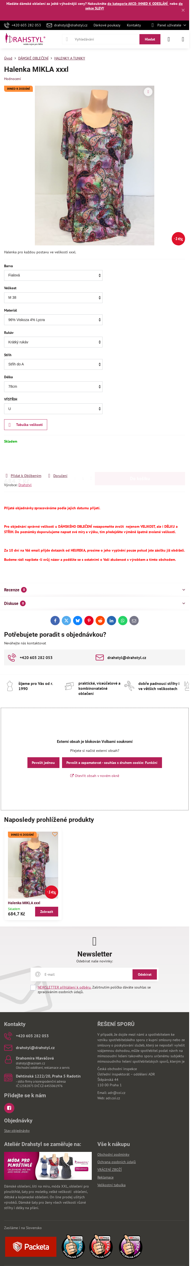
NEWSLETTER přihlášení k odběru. (64, 987)
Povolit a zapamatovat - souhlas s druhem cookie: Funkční (111, 762)
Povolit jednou (43, 762)
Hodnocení (12, 78)
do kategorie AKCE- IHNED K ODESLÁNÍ (138, 3)
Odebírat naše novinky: (94, 961)
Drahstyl (25, 485)
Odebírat (144, 974)
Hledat (150, 39)
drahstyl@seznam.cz (30, 1063)
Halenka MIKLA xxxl (24, 903)
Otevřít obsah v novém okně (94, 775)
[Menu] (183, 39)
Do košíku (140, 458)
